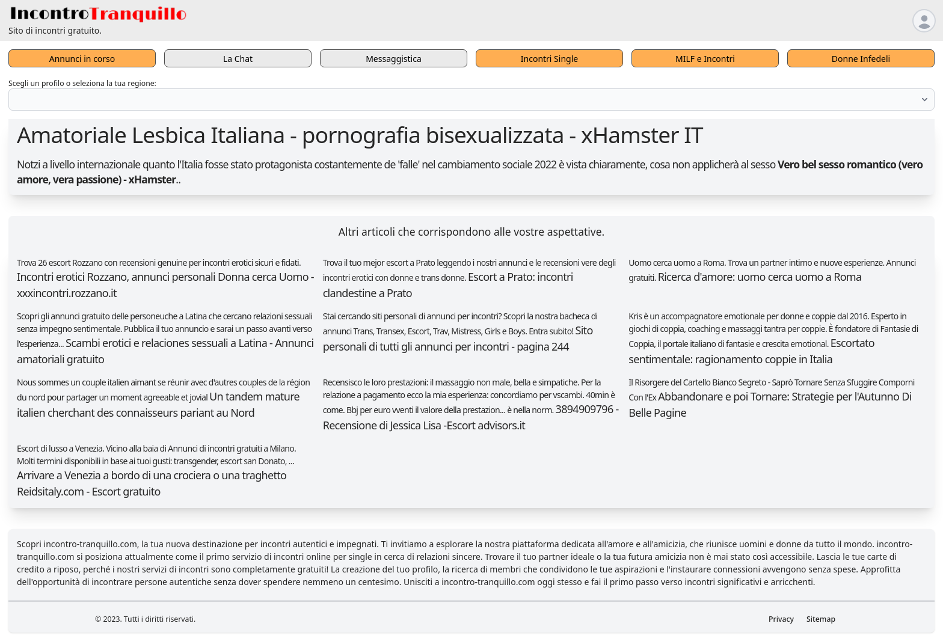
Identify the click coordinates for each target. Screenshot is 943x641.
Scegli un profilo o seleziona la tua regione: (82, 83)
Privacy (781, 619)
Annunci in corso (82, 58)
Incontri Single (549, 58)
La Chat (238, 58)
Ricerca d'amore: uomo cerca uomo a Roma (760, 276)
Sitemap (820, 619)
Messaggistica (394, 58)
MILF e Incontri (705, 58)
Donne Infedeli (861, 58)
